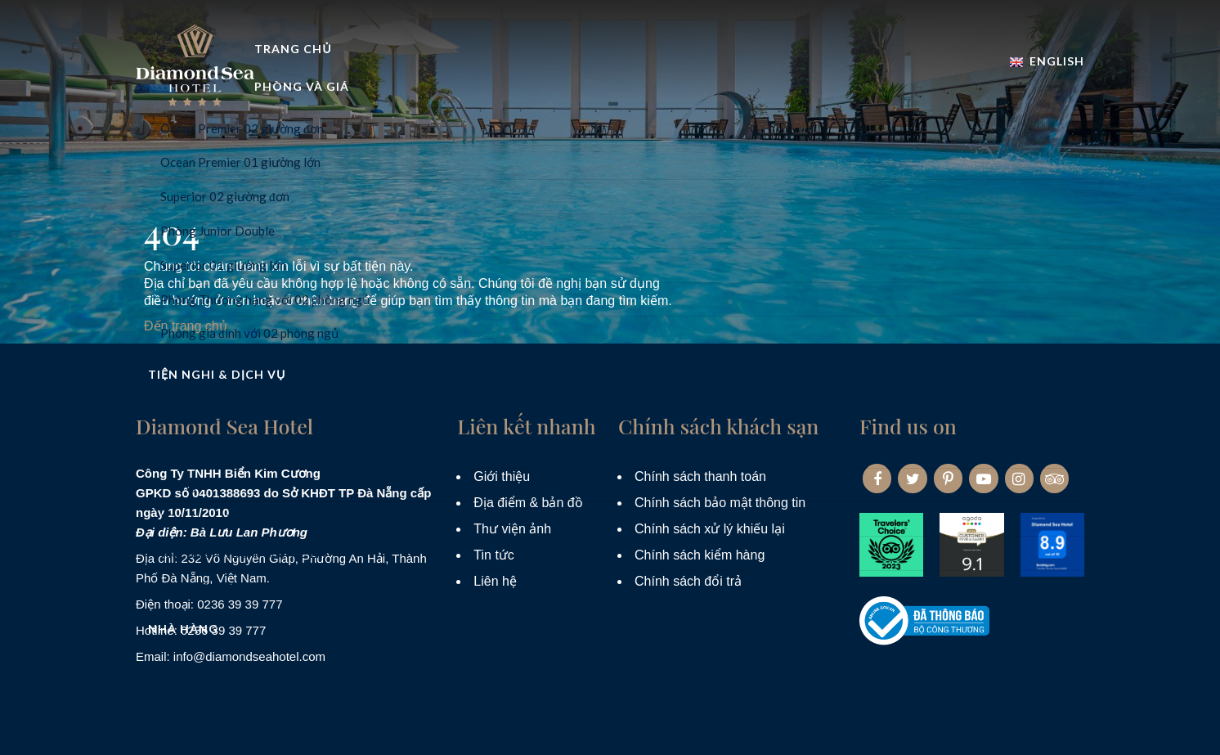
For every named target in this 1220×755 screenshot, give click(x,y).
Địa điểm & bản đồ (527, 503)
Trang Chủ (391, 101)
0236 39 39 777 (239, 604)
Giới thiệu (501, 476)
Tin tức (493, 555)
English (1047, 52)
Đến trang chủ (185, 326)
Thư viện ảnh (512, 529)
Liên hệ (495, 581)
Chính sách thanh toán (700, 476)
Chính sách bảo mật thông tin (720, 503)
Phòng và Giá (514, 101)
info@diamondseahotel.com (249, 656)
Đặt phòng (1037, 101)
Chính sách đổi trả (688, 581)
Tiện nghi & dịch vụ (667, 101)
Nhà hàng (808, 101)
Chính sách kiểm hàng (700, 555)
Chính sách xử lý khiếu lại (710, 529)
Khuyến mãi (920, 101)
